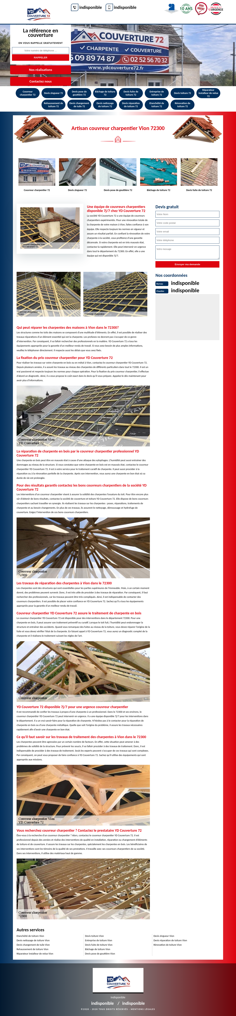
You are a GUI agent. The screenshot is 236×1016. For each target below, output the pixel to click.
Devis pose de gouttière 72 (79, 93)
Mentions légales (143, 1009)
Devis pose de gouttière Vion (100, 953)
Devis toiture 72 (182, 93)
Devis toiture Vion (94, 936)
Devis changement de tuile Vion (33, 944)
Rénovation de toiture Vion (168, 944)
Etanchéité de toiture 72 (156, 105)
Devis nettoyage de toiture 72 (105, 105)
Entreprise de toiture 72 (157, 93)
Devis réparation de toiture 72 (131, 105)
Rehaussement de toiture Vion (32, 949)
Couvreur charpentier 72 (28, 93)
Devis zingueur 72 (53, 93)
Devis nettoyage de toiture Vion (33, 940)
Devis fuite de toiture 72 (131, 93)
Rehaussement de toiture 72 (53, 105)
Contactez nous (41, 81)
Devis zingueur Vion (164, 936)
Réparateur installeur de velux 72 (208, 93)
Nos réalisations (40, 70)
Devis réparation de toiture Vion (170, 940)
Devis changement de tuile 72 (79, 105)
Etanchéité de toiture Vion (30, 936)
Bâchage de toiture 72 (105, 93)
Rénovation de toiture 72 (182, 105)
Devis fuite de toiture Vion (98, 944)
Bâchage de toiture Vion (97, 949)
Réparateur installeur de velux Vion (35, 953)
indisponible (90, 7)
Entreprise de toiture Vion (98, 940)
